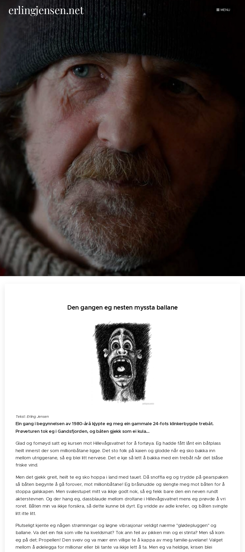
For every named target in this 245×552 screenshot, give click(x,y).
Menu (223, 10)
